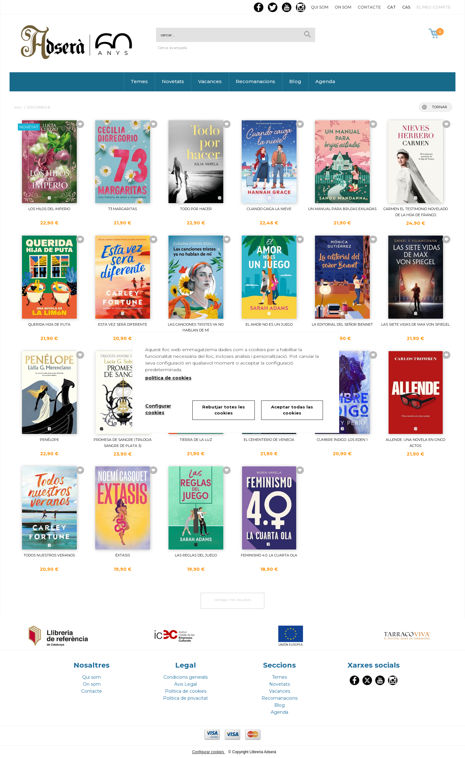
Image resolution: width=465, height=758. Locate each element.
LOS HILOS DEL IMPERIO (49, 209)
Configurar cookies (208, 752)
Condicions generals (185, 677)
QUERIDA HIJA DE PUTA (49, 324)
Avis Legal (185, 684)
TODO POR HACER (196, 209)
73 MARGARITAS (122, 209)
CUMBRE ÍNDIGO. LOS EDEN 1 (342, 439)
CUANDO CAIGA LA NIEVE (269, 209)
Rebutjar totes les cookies (223, 410)
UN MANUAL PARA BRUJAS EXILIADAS (342, 209)
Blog (295, 81)
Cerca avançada (172, 47)
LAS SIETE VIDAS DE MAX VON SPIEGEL (415, 324)
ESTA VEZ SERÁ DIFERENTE (122, 324)
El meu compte (434, 7)
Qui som (319, 7)
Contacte (369, 7)
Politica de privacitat (185, 698)
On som (343, 7)
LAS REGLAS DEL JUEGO (196, 555)
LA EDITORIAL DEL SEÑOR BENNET (342, 324)
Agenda (325, 81)
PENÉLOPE (49, 439)
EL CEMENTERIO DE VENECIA (269, 439)
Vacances (210, 81)
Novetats (173, 81)
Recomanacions (255, 81)
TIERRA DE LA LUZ (196, 439)
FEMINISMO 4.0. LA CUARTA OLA (269, 555)
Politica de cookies (185, 691)
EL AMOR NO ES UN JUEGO (269, 324)
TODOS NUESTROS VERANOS (49, 555)
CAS (406, 7)
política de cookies (168, 378)
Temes (139, 81)
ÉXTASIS (122, 555)
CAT (391, 7)
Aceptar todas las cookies (292, 410)
